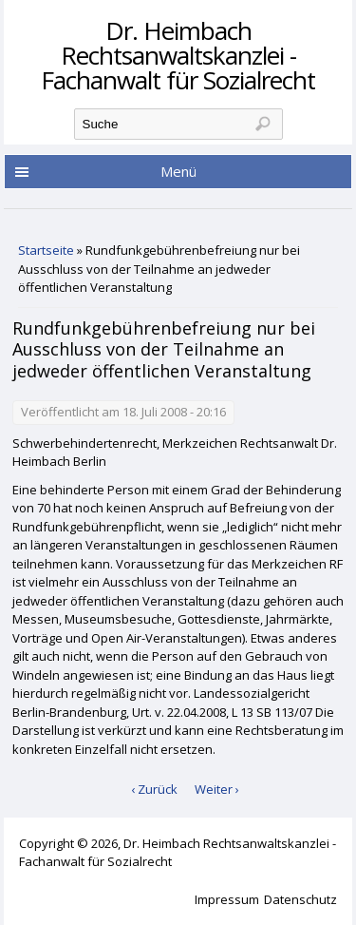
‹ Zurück (154, 789)
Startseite (46, 250)
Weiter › (217, 789)
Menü (178, 171)
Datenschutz (300, 899)
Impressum (227, 899)
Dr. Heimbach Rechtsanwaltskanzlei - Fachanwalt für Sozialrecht (178, 55)
